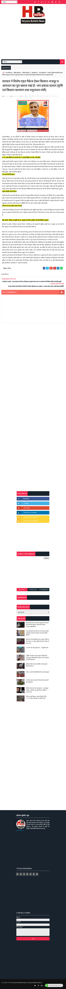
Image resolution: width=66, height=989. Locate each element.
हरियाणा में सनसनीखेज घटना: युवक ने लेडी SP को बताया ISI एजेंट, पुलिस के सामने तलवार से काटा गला (37, 641)
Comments (44, 589)
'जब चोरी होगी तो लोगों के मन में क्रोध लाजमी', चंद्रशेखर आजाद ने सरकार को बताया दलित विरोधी (37, 633)
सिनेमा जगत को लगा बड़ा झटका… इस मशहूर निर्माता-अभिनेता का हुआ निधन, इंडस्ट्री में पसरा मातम (37, 690)
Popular (33, 589)
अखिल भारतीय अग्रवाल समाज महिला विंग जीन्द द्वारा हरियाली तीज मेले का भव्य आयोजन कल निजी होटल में (37, 657)
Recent (22, 589)
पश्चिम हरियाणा (26, 72)
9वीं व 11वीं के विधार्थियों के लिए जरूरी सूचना (37, 672)
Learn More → (20, 830)
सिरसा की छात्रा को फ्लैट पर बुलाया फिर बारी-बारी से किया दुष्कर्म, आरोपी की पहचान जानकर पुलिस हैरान (37, 624)
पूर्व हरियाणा (34, 72)
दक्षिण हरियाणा (17, 72)
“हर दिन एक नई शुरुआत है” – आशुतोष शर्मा (37, 647)
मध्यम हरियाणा (42, 72)
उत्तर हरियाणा (9, 72)
